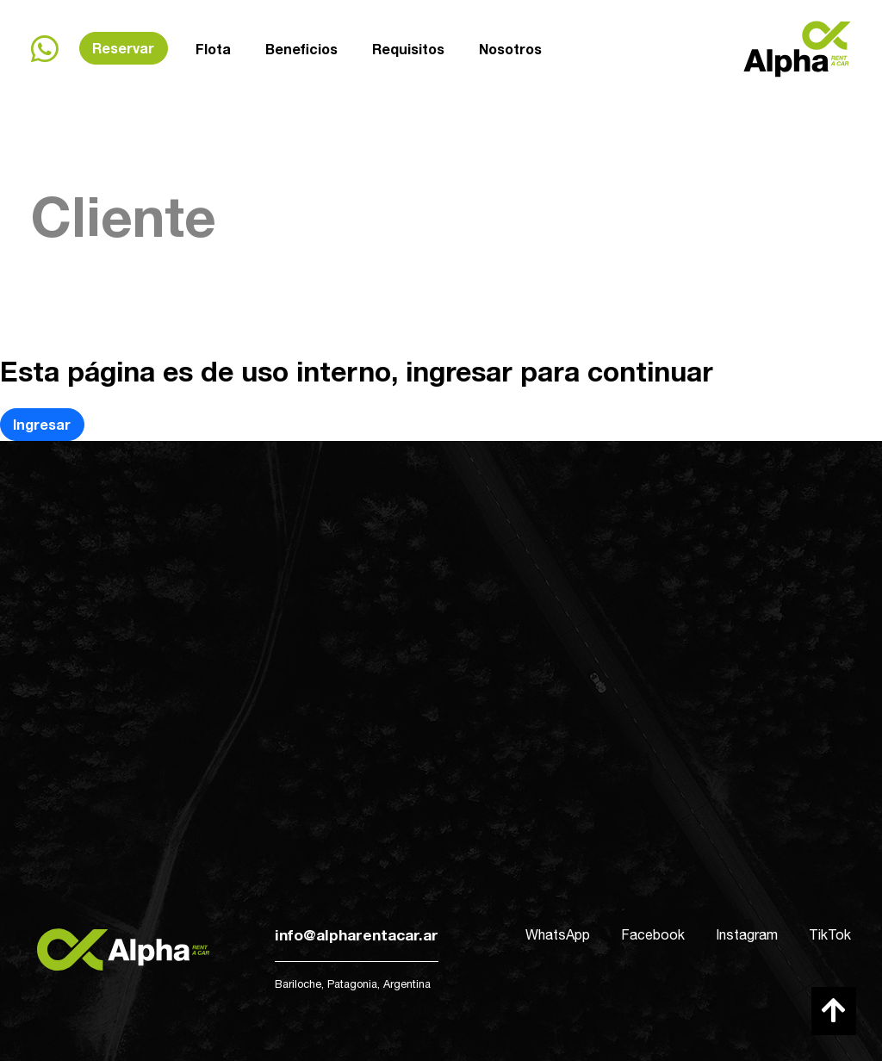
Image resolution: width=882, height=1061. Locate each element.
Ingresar (42, 424)
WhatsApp (557, 934)
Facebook (653, 934)
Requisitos (408, 47)
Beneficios (301, 48)
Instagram (747, 934)
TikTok (830, 934)
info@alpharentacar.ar (356, 935)
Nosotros (510, 44)
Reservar (123, 48)
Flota (213, 48)
